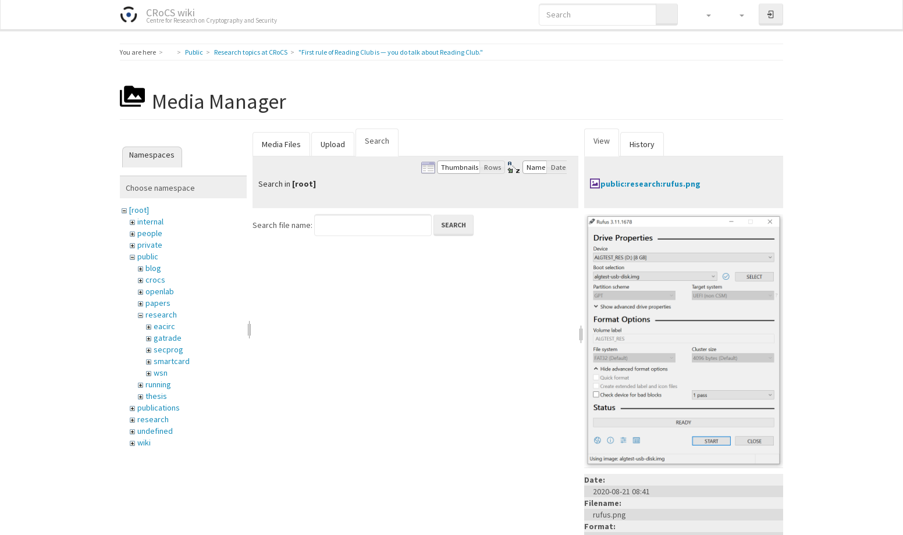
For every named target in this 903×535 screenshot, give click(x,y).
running (158, 384)
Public (194, 52)
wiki (144, 442)
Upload (333, 144)
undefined (155, 431)
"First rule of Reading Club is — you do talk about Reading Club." (390, 52)
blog (153, 268)
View (601, 140)
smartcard (172, 361)
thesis (156, 396)
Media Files (281, 144)
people (149, 233)
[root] (139, 210)
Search (377, 140)
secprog (168, 349)
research (161, 314)
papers (157, 303)
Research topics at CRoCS (250, 52)
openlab (159, 291)
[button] (703, 14)
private (149, 245)
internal (150, 221)
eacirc (164, 326)
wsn (161, 373)
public (147, 256)
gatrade (168, 338)
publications (158, 407)
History (642, 144)
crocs (155, 279)
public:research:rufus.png (650, 184)
